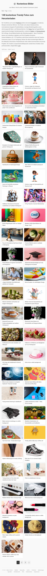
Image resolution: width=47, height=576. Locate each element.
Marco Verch (9, 570)
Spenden (10, 571)
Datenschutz (29, 571)
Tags (6, 11)
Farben (32, 31)
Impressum (36, 571)
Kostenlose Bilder (23, 4)
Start (3, 11)
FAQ (23, 571)
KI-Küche (34, 570)
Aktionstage (41, 570)
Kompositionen (41, 31)
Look (19, 45)
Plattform (18, 23)
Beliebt (16, 570)
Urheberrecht (17, 571)
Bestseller (22, 570)
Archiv (28, 570)
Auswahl (33, 23)
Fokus (30, 29)
